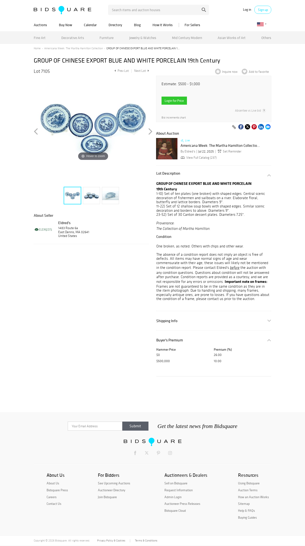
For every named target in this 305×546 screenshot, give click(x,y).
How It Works (162, 25)
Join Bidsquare (107, 497)
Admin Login (172, 497)
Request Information (178, 490)
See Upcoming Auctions (114, 483)
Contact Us (54, 504)
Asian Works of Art (232, 37)
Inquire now (230, 72)
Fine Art (40, 37)
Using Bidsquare (249, 483)
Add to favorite (259, 72)
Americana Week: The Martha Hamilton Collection (73, 48)
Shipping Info (166, 321)
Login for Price (174, 100)
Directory (115, 25)
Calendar (90, 25)
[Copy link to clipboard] (234, 127)
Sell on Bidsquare (175, 483)
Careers (52, 497)
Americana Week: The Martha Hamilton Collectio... (220, 145)
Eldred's (64, 222)
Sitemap (244, 504)
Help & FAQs (246, 510)
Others (266, 37)
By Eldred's (188, 151)
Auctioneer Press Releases (182, 504)
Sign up (263, 10)
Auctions (40, 25)
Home (37, 48)
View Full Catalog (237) (198, 158)
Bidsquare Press (57, 490)
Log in (247, 9)
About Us (53, 483)
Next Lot (141, 71)
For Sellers (192, 25)
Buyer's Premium (169, 340)
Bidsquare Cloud (175, 510)
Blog (137, 25)
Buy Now (65, 25)
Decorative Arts (72, 37)
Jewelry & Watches (142, 37)
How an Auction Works (253, 497)
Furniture (107, 37)
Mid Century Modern (187, 37)
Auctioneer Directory (111, 490)
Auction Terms (247, 490)
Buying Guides (247, 517)
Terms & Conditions (146, 540)
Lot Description (168, 173)
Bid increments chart (174, 117)
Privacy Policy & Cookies (111, 540)
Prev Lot (121, 71)
